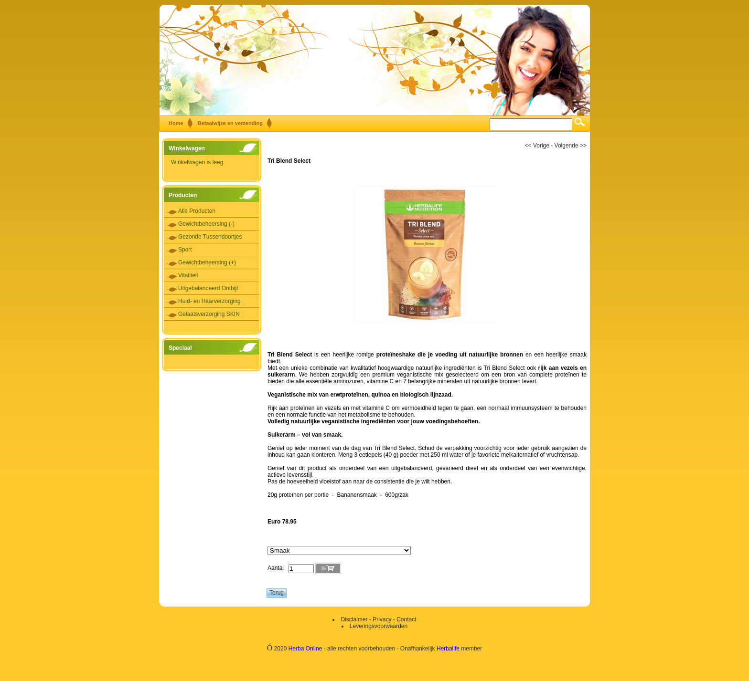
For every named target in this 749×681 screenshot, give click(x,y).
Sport (185, 249)
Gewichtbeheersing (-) (206, 223)
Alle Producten (196, 211)
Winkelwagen (187, 148)
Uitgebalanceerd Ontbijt (208, 288)
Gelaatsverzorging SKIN (209, 314)
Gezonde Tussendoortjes (210, 236)
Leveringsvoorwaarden (378, 626)
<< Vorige (537, 145)
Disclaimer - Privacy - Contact (378, 619)
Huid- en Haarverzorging (209, 301)
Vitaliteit (188, 275)
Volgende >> (571, 145)
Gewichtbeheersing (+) (207, 262)
